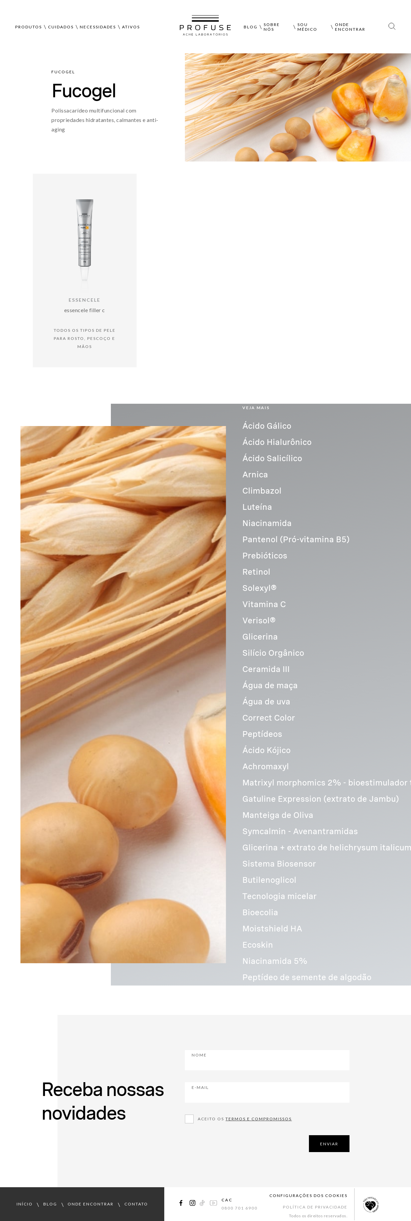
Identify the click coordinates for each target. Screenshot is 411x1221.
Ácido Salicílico (272, 458)
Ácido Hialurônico (277, 442)
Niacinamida (267, 523)
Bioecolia (260, 912)
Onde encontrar (350, 27)
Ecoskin (257, 945)
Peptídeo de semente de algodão (306, 977)
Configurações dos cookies (308, 1195)
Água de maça (270, 685)
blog (50, 1203)
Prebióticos (264, 555)
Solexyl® (259, 588)
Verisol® (259, 620)
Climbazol (262, 491)
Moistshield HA (272, 928)
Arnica (255, 474)
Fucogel (63, 71)
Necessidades (98, 26)
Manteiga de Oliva (277, 815)
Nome (237, 1059)
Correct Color (268, 718)
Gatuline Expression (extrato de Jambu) (320, 799)
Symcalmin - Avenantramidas (300, 831)
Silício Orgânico (273, 653)
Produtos (28, 26)
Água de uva (266, 701)
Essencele (84, 300)
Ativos (131, 26)
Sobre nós (272, 27)
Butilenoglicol (269, 880)
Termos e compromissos (258, 1118)
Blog (251, 26)
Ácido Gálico (266, 426)
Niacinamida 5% (274, 961)
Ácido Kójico (266, 750)
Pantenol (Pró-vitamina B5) (295, 539)
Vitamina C (264, 604)
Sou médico (307, 27)
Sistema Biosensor (279, 864)
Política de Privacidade (315, 1207)
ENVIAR (329, 1143)
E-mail (238, 1092)
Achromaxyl (265, 766)
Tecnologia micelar (279, 896)
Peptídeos (262, 734)
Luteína (257, 507)
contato (136, 1203)
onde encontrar (91, 1203)
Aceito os (245, 1118)
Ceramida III (266, 669)
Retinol (256, 572)
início (25, 1203)
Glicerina (260, 637)
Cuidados (61, 26)
